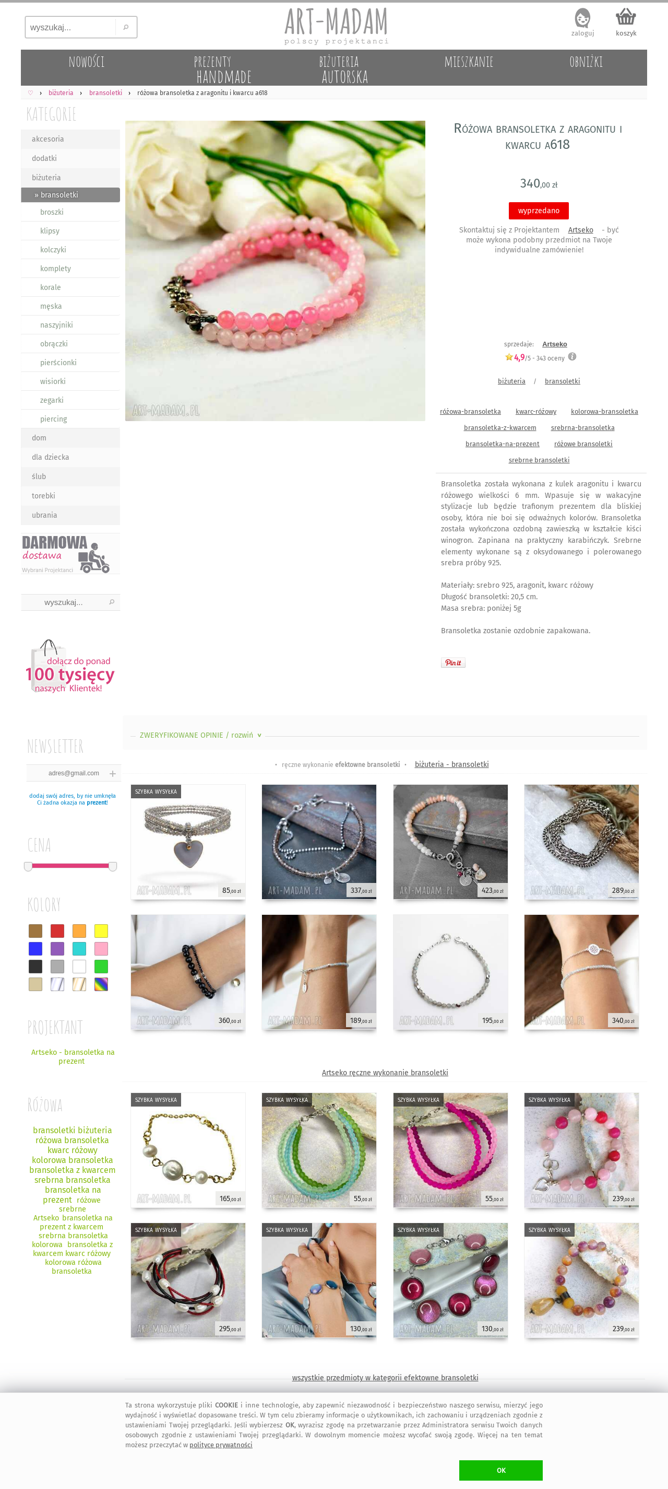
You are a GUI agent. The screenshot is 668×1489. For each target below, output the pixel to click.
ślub (39, 476)
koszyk (626, 33)
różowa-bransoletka (470, 411)
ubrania (44, 515)
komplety (55, 268)
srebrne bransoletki (539, 460)
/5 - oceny (535, 358)
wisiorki (53, 381)
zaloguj (582, 33)
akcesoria (48, 139)
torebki (43, 496)
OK (501, 1470)
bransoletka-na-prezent (503, 444)
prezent (96, 802)
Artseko (580, 230)
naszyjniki (56, 325)
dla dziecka (50, 457)
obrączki (54, 344)
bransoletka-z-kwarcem (500, 428)
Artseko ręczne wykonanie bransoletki (385, 1072)
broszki (52, 212)
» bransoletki (56, 195)
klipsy (49, 231)
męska (51, 306)
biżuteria (46, 177)
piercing (53, 419)
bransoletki (562, 381)
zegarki (52, 400)
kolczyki (53, 250)
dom (39, 438)
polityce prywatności (221, 1445)
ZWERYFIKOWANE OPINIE (202, 735)
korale (50, 287)
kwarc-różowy (536, 411)
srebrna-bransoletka (583, 428)
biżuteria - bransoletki (452, 764)
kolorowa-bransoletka (604, 411)
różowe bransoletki (583, 444)
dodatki (44, 158)
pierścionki (58, 362)
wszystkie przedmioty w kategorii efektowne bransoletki (385, 1378)
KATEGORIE (51, 113)
